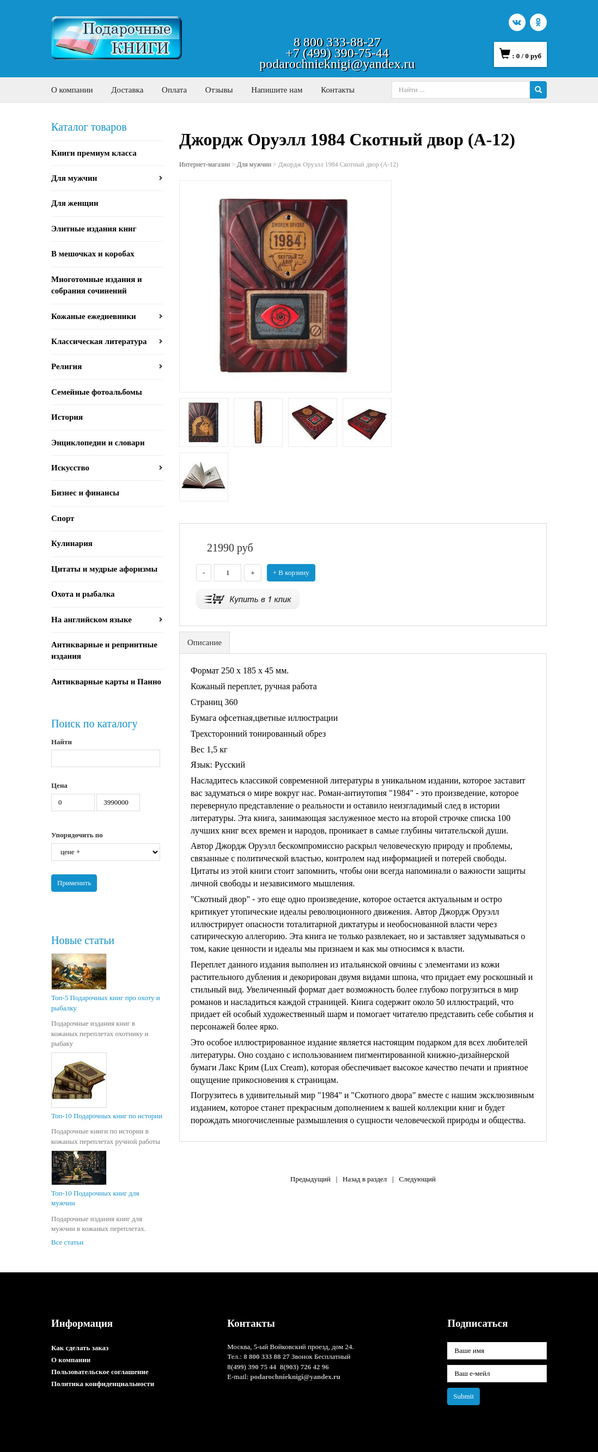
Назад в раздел (365, 1179)
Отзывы (219, 89)
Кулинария (72, 543)
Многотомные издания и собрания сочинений (96, 285)
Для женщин (75, 203)
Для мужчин (74, 178)
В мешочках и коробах (93, 253)
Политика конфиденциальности (102, 1384)
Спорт (63, 518)
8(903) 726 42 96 (304, 1367)
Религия (66, 366)
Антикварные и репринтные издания (104, 650)
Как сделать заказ (79, 1348)
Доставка (127, 89)
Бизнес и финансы (85, 492)
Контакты (338, 89)
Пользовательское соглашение (100, 1372)
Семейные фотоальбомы (96, 392)
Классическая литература (99, 341)
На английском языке (91, 619)
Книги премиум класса (94, 153)
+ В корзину (291, 572)
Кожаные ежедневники (93, 316)
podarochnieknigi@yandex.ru (336, 64)
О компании (72, 89)
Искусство (70, 467)
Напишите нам (276, 89)
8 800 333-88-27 (337, 42)
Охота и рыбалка (83, 594)
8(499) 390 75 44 (251, 1367)
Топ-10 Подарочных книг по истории (106, 1116)
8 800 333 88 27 (266, 1356)
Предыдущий (310, 1179)
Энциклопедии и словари (98, 442)
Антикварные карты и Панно (106, 681)
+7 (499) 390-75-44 (337, 53)
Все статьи (67, 1242)
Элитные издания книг (94, 228)
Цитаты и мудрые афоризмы (104, 569)
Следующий (417, 1179)
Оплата (174, 89)
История (67, 417)
